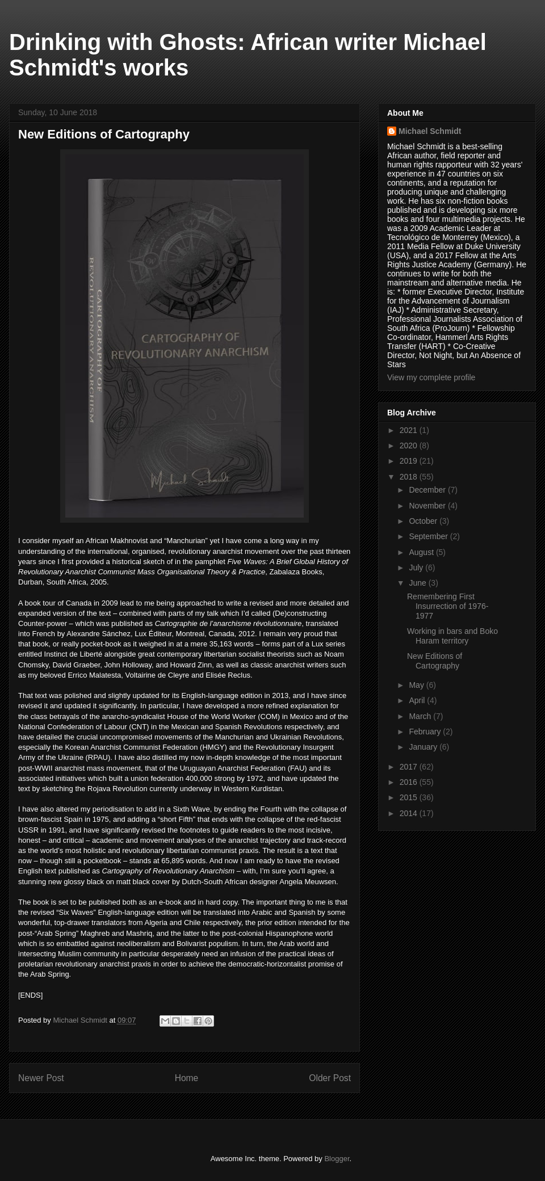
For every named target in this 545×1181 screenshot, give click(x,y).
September (429, 536)
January (424, 746)
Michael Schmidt (430, 131)
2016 (410, 782)
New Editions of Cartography (434, 661)
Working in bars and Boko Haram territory (452, 636)
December (428, 489)
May (417, 685)
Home (187, 1078)
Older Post (330, 1078)
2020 (410, 445)
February (426, 731)
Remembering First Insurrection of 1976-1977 (447, 606)
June (418, 582)
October (424, 521)
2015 (410, 797)
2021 (410, 430)
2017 (410, 766)
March (421, 716)
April (418, 700)
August (422, 552)
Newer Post (41, 1078)
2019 (410, 460)
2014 (410, 813)
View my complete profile (431, 377)
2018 (410, 476)
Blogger (336, 1158)
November (428, 505)
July (417, 567)
